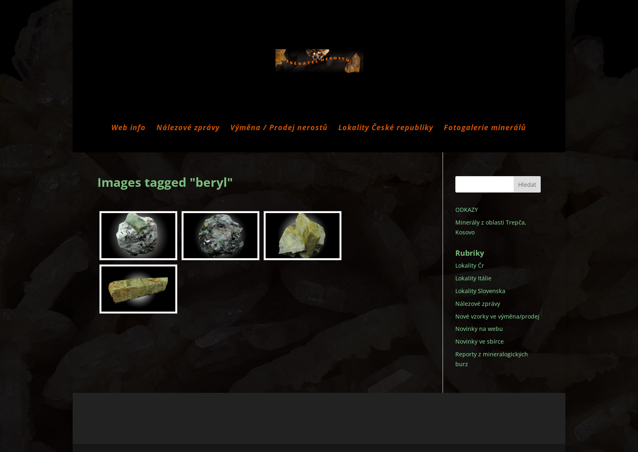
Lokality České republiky (385, 128)
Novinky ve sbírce (479, 341)
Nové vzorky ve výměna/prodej (497, 316)
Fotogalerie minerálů (485, 128)
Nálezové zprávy (188, 128)
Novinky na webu (479, 329)
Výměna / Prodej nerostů (279, 128)
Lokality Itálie (473, 278)
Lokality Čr (469, 265)
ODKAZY (466, 209)
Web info (128, 128)
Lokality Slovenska (480, 291)
